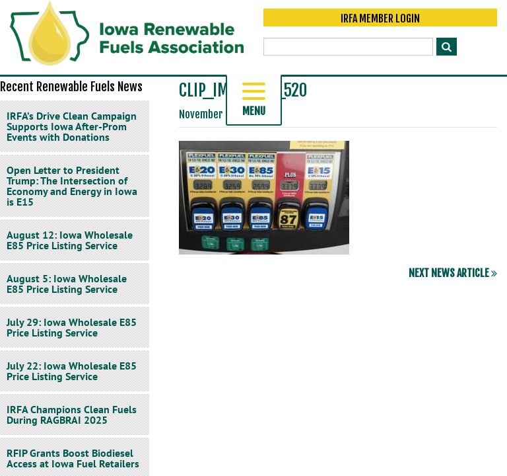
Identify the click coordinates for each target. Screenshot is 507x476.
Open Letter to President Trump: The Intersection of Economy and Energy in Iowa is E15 (72, 185)
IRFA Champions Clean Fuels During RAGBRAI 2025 (72, 414)
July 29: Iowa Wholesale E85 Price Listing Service (72, 327)
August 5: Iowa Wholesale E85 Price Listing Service (67, 284)
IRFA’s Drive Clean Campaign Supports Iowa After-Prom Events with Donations (72, 126)
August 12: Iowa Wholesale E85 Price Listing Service (70, 240)
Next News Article (453, 273)
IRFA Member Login (380, 21)
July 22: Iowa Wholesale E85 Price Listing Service (72, 371)
